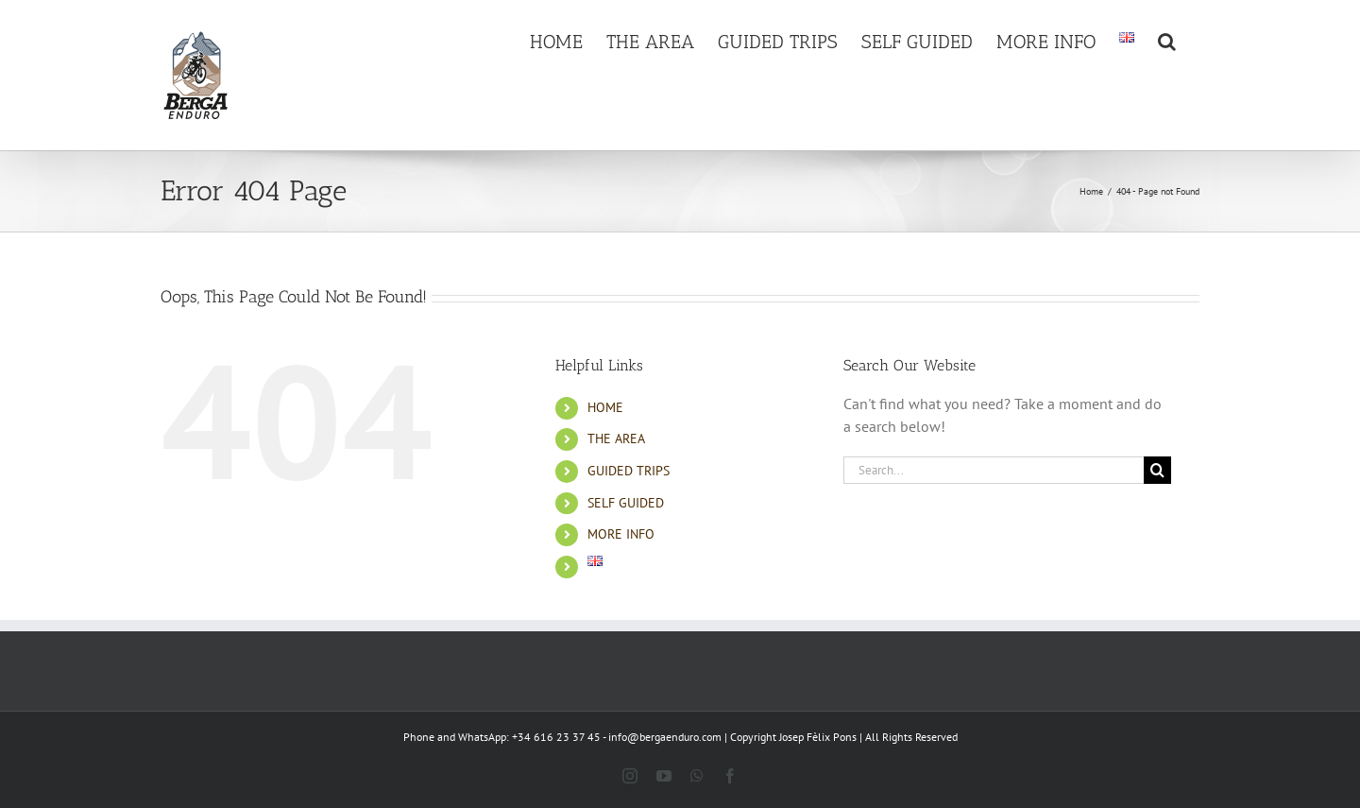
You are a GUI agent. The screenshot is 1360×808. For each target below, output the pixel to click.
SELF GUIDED (625, 502)
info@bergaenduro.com (665, 737)
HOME (605, 407)
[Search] (1157, 470)
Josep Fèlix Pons (818, 737)
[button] (1167, 39)
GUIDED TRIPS (628, 470)
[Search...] (993, 470)
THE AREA (616, 438)
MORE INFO (620, 533)
